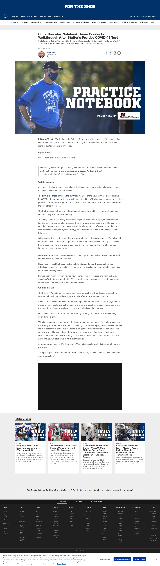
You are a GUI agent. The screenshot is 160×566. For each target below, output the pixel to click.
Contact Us (88, 511)
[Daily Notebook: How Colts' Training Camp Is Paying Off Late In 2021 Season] (63, 445)
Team (5, 508)
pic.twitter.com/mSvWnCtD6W (87, 171)
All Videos (39, 511)
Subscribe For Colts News (22, 539)
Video (38, 508)
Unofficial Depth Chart (21, 532)
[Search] (128, 16)
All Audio (55, 511)
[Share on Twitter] (110, 54)
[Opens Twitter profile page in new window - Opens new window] (48, 57)
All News (21, 511)
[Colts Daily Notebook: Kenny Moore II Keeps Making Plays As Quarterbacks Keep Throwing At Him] (130, 445)
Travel (71, 521)
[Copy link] (119, 53)
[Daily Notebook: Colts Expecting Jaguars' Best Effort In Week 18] (30, 444)
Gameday (104, 534)
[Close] (156, 559)
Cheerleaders (153, 521)
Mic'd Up (38, 525)
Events (154, 532)
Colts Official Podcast (56, 516)
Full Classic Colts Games (38, 535)
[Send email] (114, 54)
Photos (71, 508)
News (22, 508)
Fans (153, 525)
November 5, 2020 (76, 174)
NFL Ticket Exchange (120, 540)
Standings (6, 523)
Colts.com (81, 490)
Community (153, 528)
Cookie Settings (105, 559)
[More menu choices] (62, 16)
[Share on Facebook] (106, 54)
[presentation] (144, 476)
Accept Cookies (140, 559)
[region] (80, 559)
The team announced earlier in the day (55, 195)
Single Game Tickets (120, 523)
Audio (56, 508)
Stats (5, 520)
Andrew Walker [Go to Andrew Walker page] (51, 52)
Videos (136, 515)
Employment (87, 515)
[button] (77, 476)
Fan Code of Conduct (104, 523)
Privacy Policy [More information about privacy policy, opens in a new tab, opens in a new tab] (61, 564)
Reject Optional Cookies (122, 559)
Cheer (71, 525)
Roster (6, 511)
